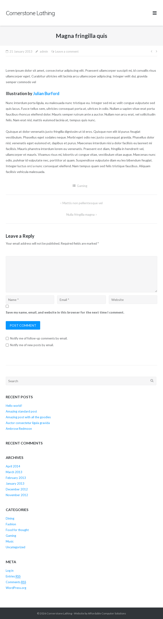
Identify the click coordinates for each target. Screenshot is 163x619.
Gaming (82, 186)
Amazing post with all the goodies (28, 417)
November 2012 (17, 495)
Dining (10, 518)
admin (44, 51)
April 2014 (13, 466)
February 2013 (16, 478)
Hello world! (14, 405)
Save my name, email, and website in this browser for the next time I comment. (65, 312)
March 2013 (14, 472)
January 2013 (15, 483)
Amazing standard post (21, 411)
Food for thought (17, 530)
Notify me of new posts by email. (32, 345)
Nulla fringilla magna (80, 214)
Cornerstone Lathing (59, 613)
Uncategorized (15, 547)
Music (10, 541)
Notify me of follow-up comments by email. (38, 338)
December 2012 (17, 489)
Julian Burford (46, 93)
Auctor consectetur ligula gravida (28, 423)
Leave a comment (67, 51)
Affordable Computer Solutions (107, 613)
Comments (16, 582)
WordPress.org (16, 588)
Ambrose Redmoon (19, 428)
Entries (13, 576)
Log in (10, 570)
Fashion (11, 524)
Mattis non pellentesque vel (82, 203)
